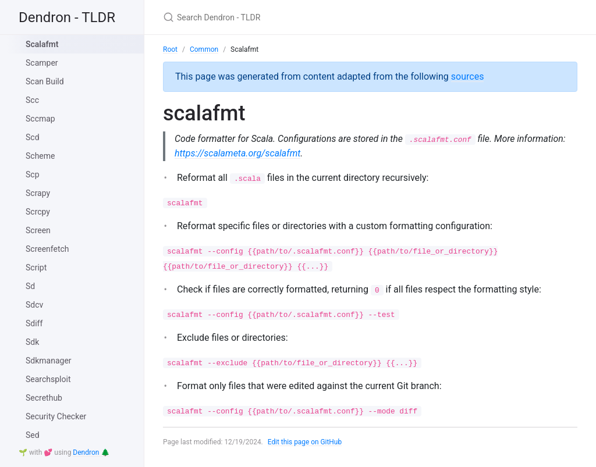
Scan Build (45, 81)
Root (170, 49)
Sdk (32, 342)
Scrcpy (38, 211)
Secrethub (44, 397)
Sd (30, 286)
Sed (33, 435)
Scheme (40, 156)
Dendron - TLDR (67, 17)
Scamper (42, 62)
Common (204, 49)
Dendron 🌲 (91, 452)
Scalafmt (42, 44)
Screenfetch (47, 249)
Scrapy (38, 193)
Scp (33, 174)
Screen (38, 230)
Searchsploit (48, 379)
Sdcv (34, 304)
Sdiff (34, 323)
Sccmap (40, 118)
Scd (33, 137)
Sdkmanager (49, 360)
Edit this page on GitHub (305, 443)
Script (36, 267)
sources (467, 76)
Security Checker (56, 416)
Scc (32, 100)
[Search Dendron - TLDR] (300, 17)
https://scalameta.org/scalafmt (289, 153)
